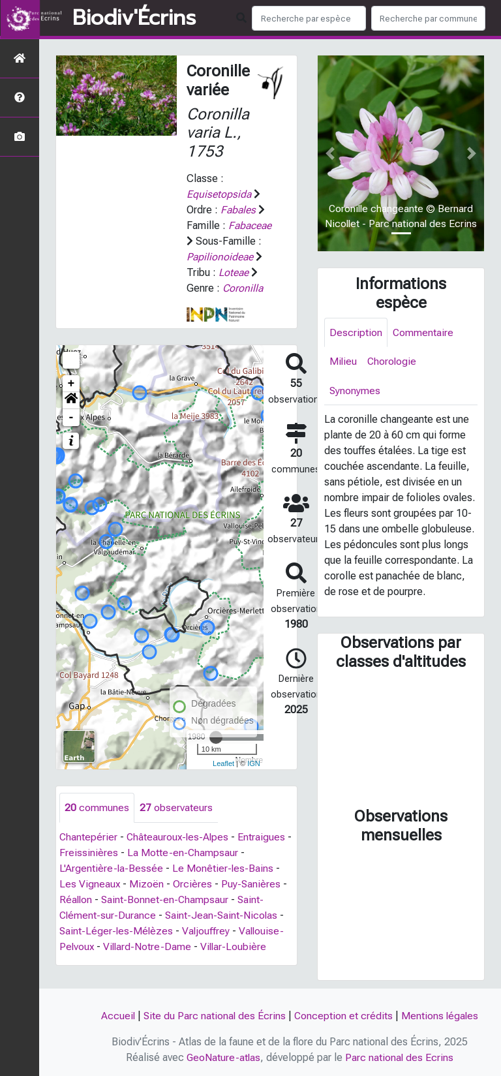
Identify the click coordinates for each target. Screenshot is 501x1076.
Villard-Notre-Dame (149, 946)
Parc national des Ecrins (400, 1057)
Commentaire (423, 332)
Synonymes (355, 391)
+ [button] (71, 384)
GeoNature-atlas (223, 1057)
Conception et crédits (343, 1015)
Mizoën (147, 884)
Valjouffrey (208, 931)
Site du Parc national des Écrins (214, 1015)
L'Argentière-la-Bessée (111, 868)
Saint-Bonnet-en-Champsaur (166, 899)
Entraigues (264, 837)
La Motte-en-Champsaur (189, 852)
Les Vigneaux (90, 884)
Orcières (193, 884)
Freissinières (95, 852)
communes (97, 807)
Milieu (343, 362)
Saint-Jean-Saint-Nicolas (223, 915)
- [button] (71, 417)
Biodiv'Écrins (134, 18)
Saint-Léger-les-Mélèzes (117, 931)
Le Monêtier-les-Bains (224, 868)
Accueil (116, 1015)
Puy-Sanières (252, 884)
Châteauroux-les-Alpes (179, 837)
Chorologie (393, 362)
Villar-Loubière (236, 946)
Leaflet (223, 763)
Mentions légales (441, 1015)
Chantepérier (88, 837)
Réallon (76, 899)
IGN (253, 763)
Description (355, 332)
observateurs (176, 807)
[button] (71, 400)
